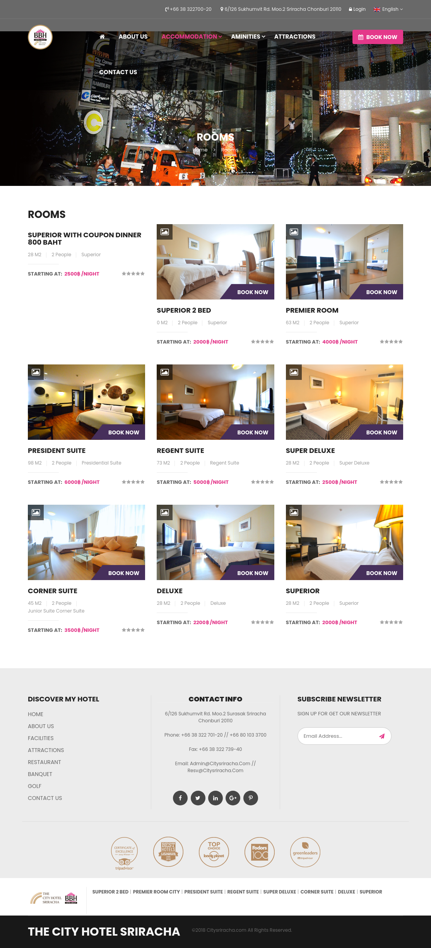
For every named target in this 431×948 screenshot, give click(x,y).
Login (357, 9)
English (386, 9)
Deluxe (170, 591)
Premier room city (156, 891)
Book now (377, 37)
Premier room (312, 310)
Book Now (252, 292)
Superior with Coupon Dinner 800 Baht (85, 238)
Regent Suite (180, 450)
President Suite (57, 450)
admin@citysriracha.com (220, 763)
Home (200, 149)
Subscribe (382, 736)
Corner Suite (52, 591)
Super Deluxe (310, 450)
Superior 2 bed (184, 310)
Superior (303, 591)
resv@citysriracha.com (215, 770)
